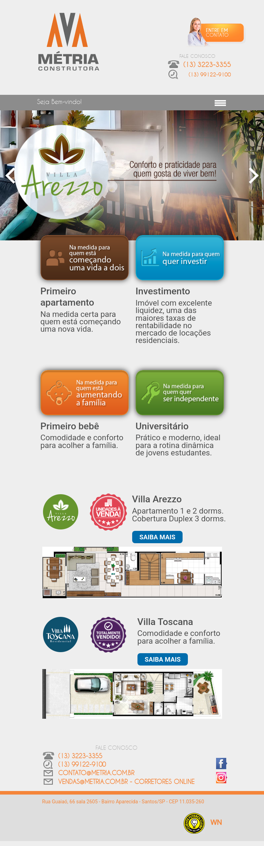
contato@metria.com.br (96, 772)
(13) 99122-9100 (210, 75)
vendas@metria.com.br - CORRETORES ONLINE (126, 781)
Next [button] (253, 175)
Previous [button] (11, 175)
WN (216, 822)
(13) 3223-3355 (80, 755)
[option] (132, 175)
